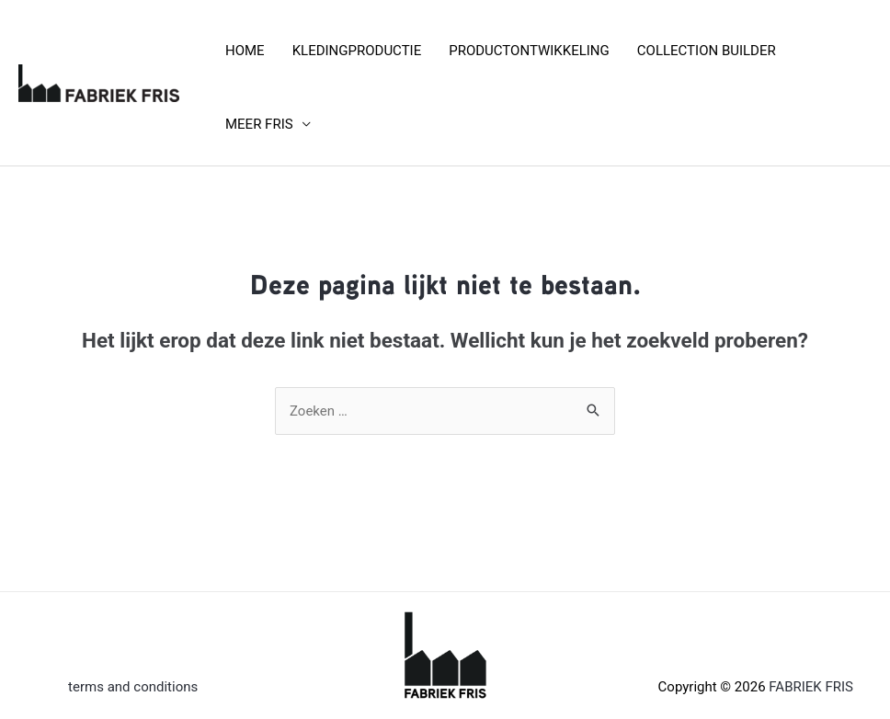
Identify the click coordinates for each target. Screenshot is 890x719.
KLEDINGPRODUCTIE (357, 50)
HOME (245, 50)
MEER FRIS (259, 124)
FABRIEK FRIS (811, 687)
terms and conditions (133, 687)
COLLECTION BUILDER (706, 50)
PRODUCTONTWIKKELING (529, 50)
